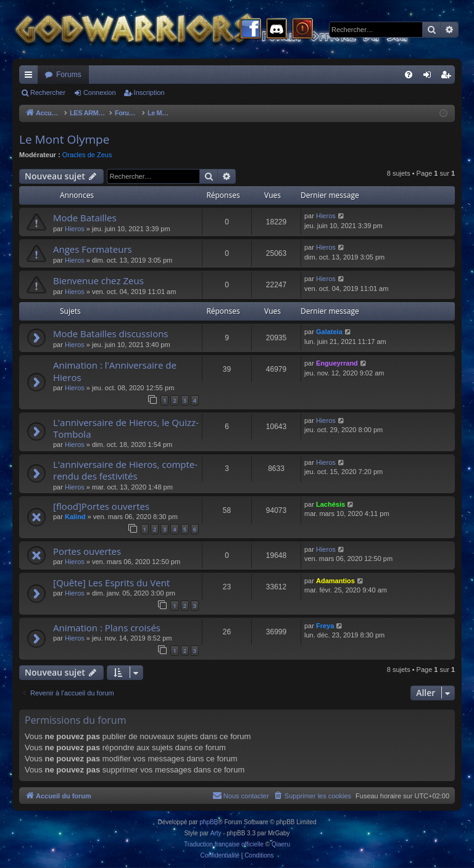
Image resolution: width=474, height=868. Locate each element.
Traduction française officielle (224, 844)
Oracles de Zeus (87, 154)
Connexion (99, 92)
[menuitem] (408, 74)
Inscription (149, 92)
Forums (68, 74)
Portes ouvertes (87, 551)
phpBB (208, 822)
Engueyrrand (337, 363)
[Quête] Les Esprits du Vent (111, 582)
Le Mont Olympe (64, 139)
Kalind (75, 516)
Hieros (75, 228)
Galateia (329, 331)
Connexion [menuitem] (429, 77)
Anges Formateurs (92, 249)
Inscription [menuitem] (448, 77)
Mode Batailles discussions (110, 333)
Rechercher (47, 92)
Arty (216, 833)
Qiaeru (281, 844)
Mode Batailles (85, 217)
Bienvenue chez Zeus (98, 280)
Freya (325, 625)
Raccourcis (31, 77)
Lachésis (330, 504)
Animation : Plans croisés (106, 627)
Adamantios (335, 580)
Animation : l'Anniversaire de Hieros (115, 371)
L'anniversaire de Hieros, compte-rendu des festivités (125, 470)
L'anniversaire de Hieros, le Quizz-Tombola (126, 428)
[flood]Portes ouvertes (101, 506)
